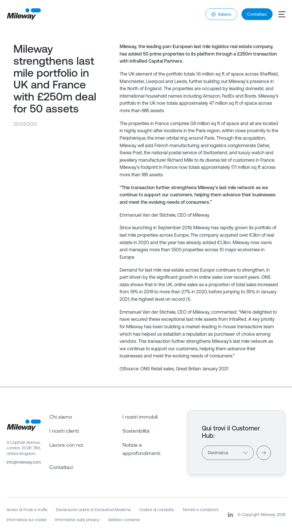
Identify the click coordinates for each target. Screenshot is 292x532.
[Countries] (227, 453)
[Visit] (264, 453)
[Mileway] (24, 14)
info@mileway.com (24, 462)
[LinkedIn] (230, 514)
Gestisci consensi (124, 519)
